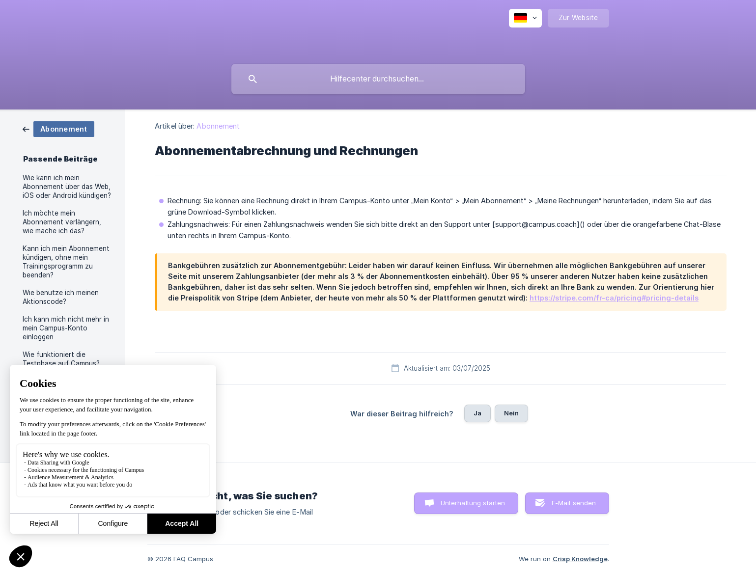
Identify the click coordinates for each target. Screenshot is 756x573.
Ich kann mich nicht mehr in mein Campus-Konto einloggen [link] (66, 328)
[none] (525, 18)
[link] (58, 128)
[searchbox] (378, 79)
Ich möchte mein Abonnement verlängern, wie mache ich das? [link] (62, 222)
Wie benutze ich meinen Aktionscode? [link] (61, 297)
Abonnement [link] (218, 126)
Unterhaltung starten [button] (473, 503)
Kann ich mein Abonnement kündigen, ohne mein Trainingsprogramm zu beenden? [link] (66, 262)
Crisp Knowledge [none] (580, 559)
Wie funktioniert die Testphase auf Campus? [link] (61, 359)
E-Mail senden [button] (574, 503)
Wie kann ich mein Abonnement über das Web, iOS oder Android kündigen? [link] (67, 186)
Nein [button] (511, 413)
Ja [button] (477, 413)
